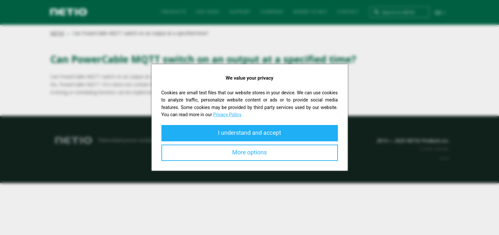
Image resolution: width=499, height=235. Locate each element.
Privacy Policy (227, 114)
